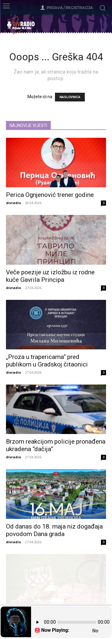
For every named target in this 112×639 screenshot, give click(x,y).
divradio (13, 202)
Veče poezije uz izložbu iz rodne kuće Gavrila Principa (50, 276)
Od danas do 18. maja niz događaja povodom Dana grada (54, 530)
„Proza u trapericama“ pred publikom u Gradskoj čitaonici (47, 360)
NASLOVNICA (69, 97)
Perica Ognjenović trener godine (50, 194)
